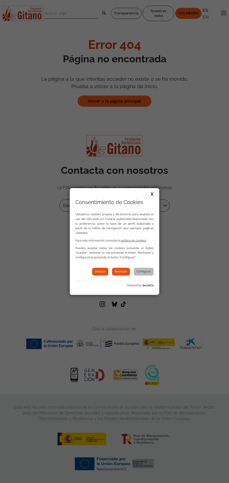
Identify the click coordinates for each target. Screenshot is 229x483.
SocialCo (148, 285)
